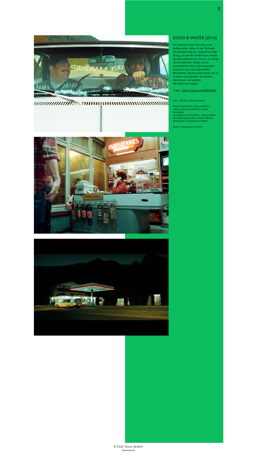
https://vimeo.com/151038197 (199, 90)
